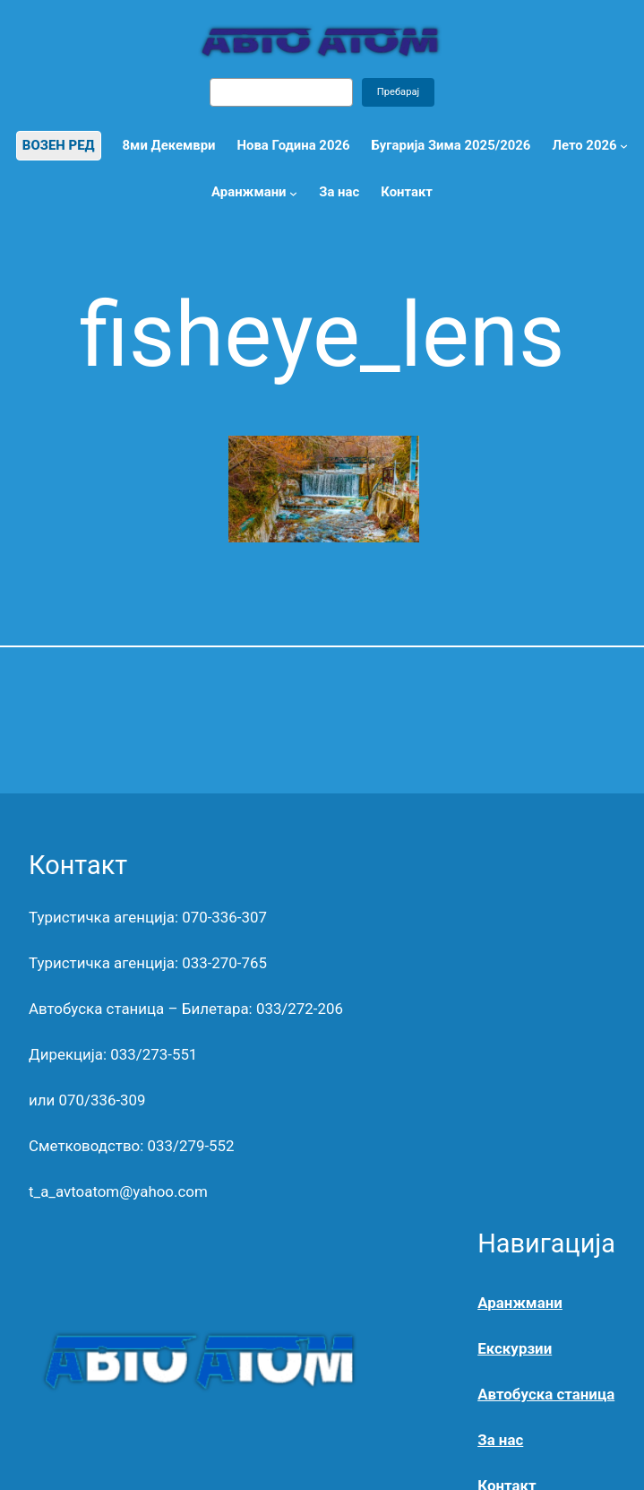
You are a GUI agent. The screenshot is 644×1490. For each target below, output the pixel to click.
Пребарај (398, 92)
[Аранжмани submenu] (293, 193)
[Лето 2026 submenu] (624, 146)
